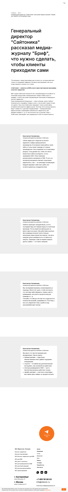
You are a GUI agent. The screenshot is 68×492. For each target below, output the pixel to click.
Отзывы (39, 462)
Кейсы (39, 460)
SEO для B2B (18, 459)
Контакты (40, 467)
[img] (50, 472)
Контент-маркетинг (20, 452)
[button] (46, 433)
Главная (13, 13)
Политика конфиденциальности (45, 485)
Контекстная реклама (21, 454)
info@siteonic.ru (43, 482)
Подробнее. (48, 490)
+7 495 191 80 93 (44, 479)
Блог (19, 13)
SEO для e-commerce (21, 461)
